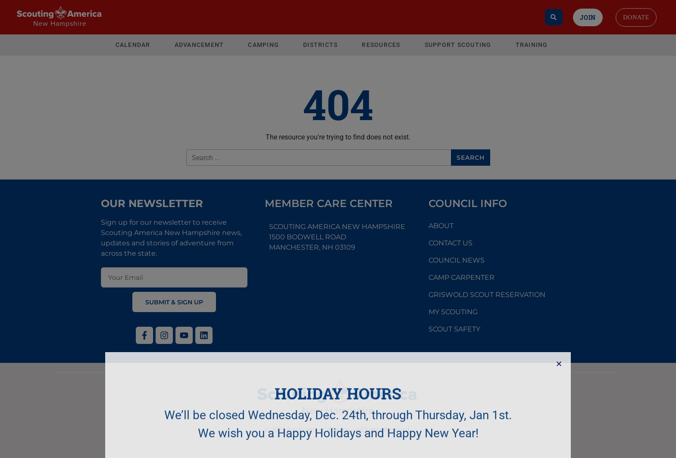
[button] (559, 408)
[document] (338, 229)
